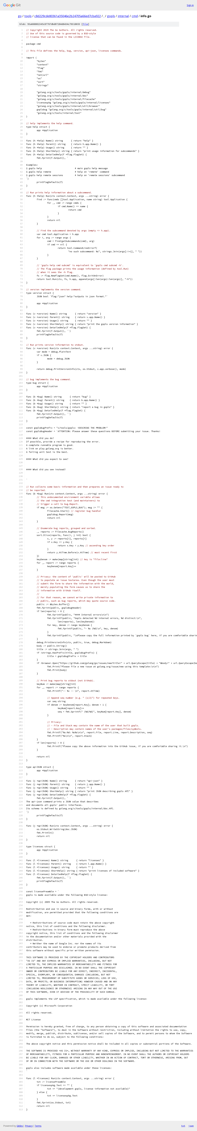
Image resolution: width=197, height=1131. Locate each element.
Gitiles (20, 1125)
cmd (135, 16)
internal (123, 16)
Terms (38, 1125)
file (85, 24)
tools (28, 16)
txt (183, 1125)
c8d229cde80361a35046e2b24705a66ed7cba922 (67, 16)
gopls (111, 16)
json (191, 1125)
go (20, 16)
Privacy (29, 1125)
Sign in (190, 5)
